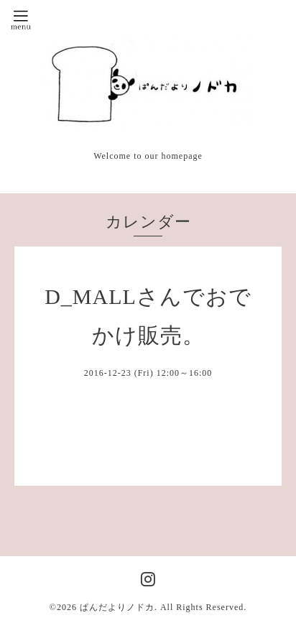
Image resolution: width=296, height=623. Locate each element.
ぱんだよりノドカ (117, 607)
